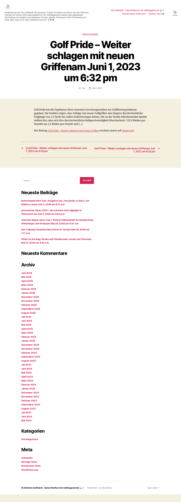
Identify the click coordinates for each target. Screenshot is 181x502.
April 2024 (27, 384)
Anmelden (27, 465)
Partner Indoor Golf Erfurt (134, 15)
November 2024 (30, 356)
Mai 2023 (26, 428)
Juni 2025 (27, 328)
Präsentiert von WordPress (101, 495)
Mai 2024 (26, 380)
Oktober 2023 (29, 408)
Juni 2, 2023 (97, 92)
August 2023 (28, 416)
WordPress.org (30, 477)
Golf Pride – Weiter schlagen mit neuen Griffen (74, 134)
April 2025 (27, 336)
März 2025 (27, 340)
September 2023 (31, 412)
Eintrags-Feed (29, 469)
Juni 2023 (27, 424)
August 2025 (28, 320)
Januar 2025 (28, 348)
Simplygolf (130, 134)
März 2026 (27, 292)
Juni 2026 (27, 280)
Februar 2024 (29, 392)
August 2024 (28, 368)
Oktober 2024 (29, 360)
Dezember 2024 (30, 352)
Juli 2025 (26, 324)
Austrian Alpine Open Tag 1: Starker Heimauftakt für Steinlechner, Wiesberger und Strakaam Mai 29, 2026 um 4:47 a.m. (57, 227)
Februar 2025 (29, 344)
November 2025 (30, 308)
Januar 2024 (28, 396)
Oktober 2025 (29, 312)
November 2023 (30, 404)
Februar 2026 (29, 296)
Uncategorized (90, 38)
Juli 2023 (26, 420)
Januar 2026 (28, 300)
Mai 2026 (26, 284)
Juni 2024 (27, 376)
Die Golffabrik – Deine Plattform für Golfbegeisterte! (137, 12)
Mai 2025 (26, 332)
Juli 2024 (26, 372)
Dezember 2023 (30, 400)
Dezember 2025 (30, 304)
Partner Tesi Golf (156, 15)
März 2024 (27, 388)
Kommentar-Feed (31, 473)
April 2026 (27, 288)
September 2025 (31, 316)
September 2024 (31, 364)
